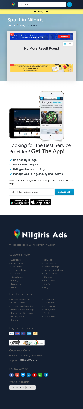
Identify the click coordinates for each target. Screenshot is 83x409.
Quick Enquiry (17, 277)
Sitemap (48, 277)
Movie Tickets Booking (22, 309)
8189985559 (28, 360)
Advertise (16, 273)
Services (48, 259)
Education (49, 299)
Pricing (14, 280)
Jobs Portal (49, 306)
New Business (50, 273)
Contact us (17, 263)
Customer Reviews (53, 270)
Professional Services (22, 313)
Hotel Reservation (20, 299)
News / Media (18, 316)
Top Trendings (18, 270)
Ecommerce (50, 316)
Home (12, 25)
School (14, 319)
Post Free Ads (51, 263)
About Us (16, 259)
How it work (49, 280)
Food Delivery (18, 302)
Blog (46, 287)
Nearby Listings (51, 266)
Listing (22, 25)
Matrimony (49, 302)
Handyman (49, 309)
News (14, 287)
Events (47, 283)
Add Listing (16, 266)
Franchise (16, 283)
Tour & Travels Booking (22, 306)
